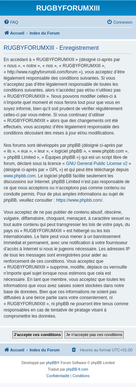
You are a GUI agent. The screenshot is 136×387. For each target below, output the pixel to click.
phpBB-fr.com (77, 369)
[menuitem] (11, 22)
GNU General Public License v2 (96, 163)
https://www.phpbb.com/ (79, 200)
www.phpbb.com (20, 175)
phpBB (51, 363)
